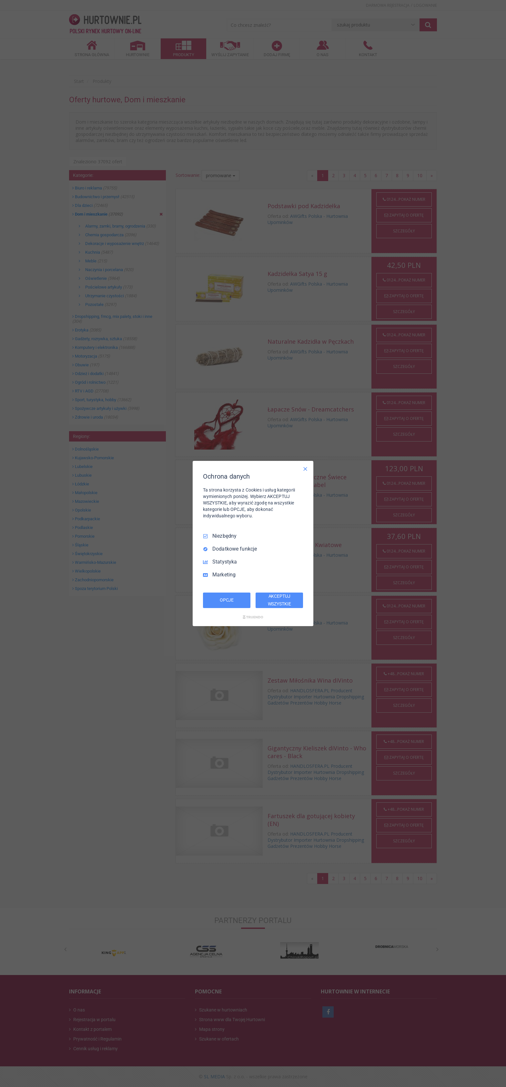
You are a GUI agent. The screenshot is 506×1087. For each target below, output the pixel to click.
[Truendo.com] (253, 617)
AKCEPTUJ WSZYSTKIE (279, 600)
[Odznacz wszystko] (305, 469)
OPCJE (227, 600)
